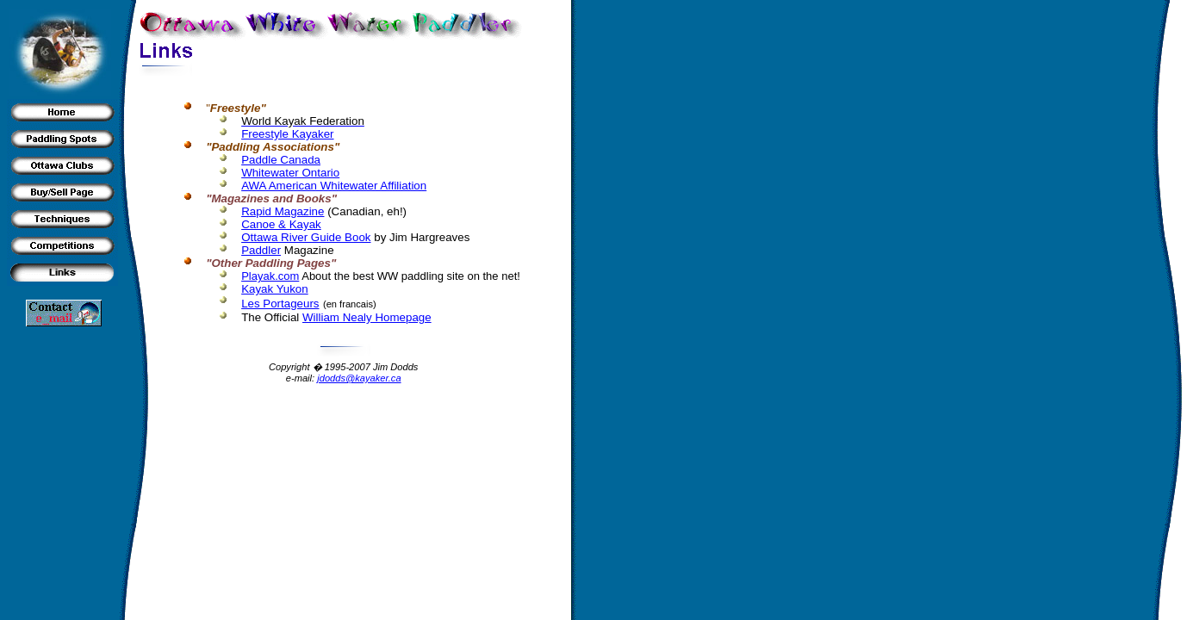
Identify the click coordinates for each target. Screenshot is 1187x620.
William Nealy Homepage (367, 317)
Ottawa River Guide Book (305, 237)
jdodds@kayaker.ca (359, 378)
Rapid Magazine (282, 211)
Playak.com (270, 276)
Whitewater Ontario (290, 172)
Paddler (261, 250)
